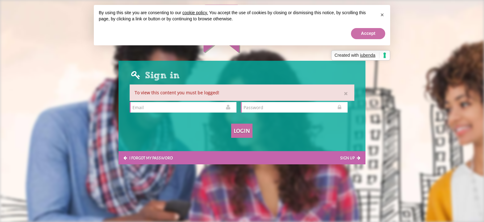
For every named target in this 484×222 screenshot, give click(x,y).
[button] (382, 15)
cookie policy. (195, 12)
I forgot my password (148, 157)
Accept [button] (368, 33)
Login (242, 130)
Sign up (350, 157)
